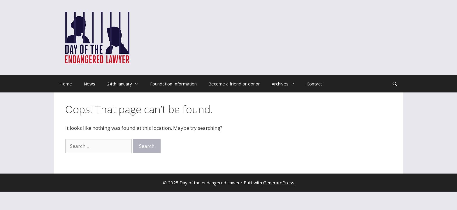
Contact (314, 84)
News (89, 84)
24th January (125, 83)
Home (65, 84)
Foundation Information (173, 84)
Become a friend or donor (234, 84)
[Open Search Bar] (394, 83)
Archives (286, 83)
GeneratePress (278, 183)
